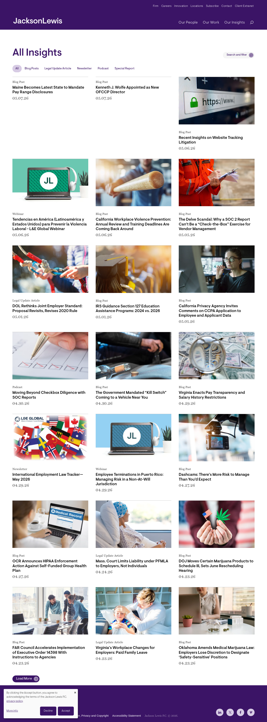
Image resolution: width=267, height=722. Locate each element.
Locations (197, 6)
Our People (188, 22)
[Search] (250, 22)
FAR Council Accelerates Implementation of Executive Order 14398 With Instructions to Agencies (48, 652)
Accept (66, 711)
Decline (48, 711)
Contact (226, 6)
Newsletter (84, 68)
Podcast (103, 68)
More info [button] (12, 711)
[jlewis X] (230, 712)
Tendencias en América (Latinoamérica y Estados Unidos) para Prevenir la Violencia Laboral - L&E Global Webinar (49, 224)
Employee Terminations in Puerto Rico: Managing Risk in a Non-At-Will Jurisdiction (129, 479)
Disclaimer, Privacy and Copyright (87, 715)
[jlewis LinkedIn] (219, 712)
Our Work (211, 22)
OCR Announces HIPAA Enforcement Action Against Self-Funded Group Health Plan (49, 566)
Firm (156, 6)
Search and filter (237, 55)
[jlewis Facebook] (240, 712)
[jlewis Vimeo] (251, 712)
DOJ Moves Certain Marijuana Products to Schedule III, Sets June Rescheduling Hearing (216, 566)
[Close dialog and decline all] (75, 691)
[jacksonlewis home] (37, 19)
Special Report (124, 68)
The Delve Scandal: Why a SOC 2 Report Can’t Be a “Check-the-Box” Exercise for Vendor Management (214, 224)
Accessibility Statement (126, 715)
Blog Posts (32, 68)
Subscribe (212, 6)
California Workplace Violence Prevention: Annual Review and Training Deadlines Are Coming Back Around (133, 224)
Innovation (181, 6)
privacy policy (14, 701)
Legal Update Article (57, 68)
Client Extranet (244, 6)
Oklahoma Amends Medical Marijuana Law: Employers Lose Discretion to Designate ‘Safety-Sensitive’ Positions (216, 652)
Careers (166, 6)
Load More (24, 678)
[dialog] (41, 703)
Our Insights (234, 22)
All (17, 68)
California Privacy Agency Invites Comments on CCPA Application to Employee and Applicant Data (210, 310)
